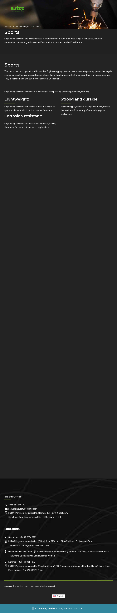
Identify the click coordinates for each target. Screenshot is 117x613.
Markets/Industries (28, 26)
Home (7, 26)
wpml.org (59, 608)
